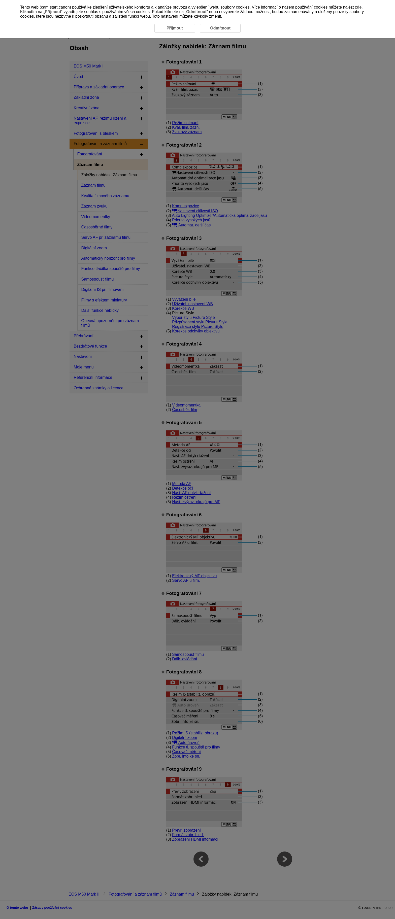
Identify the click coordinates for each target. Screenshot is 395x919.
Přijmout (53, 12)
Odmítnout (196, 12)
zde (358, 7)
